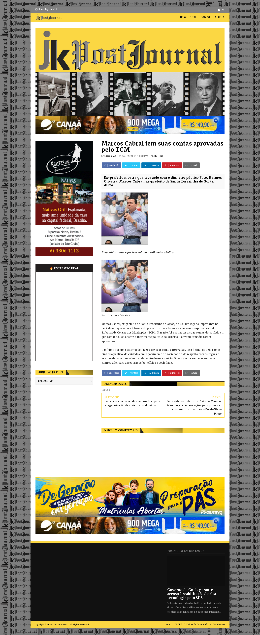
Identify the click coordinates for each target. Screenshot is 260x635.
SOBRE (194, 17)
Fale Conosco (219, 624)
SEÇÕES (220, 17)
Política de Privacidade (197, 624)
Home (167, 624)
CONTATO (206, 17)
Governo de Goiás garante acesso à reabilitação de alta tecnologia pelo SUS (191, 594)
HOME (183, 17)
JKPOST (158, 155)
